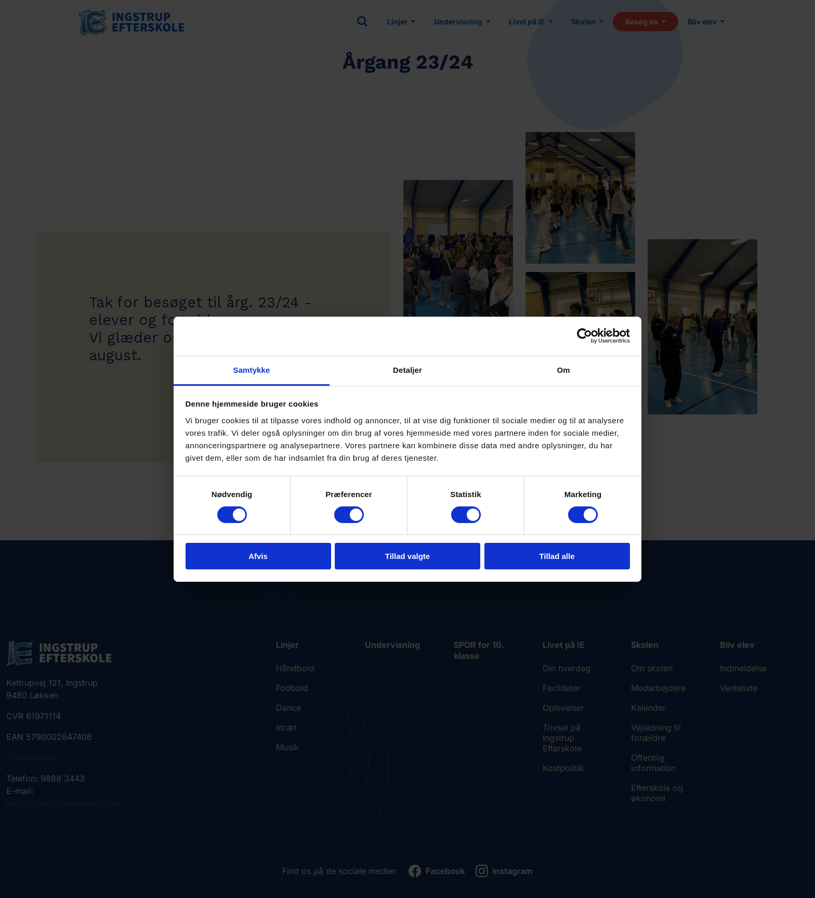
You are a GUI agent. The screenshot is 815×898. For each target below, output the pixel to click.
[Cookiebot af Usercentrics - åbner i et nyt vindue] (584, 336)
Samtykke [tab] (251, 369)
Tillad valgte (407, 556)
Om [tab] (563, 369)
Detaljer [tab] (407, 369)
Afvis (258, 556)
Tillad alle (556, 556)
